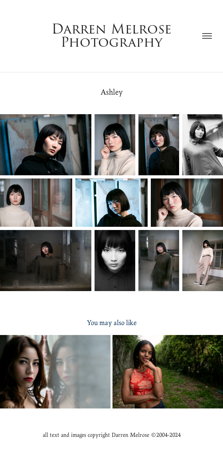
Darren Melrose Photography (113, 36)
